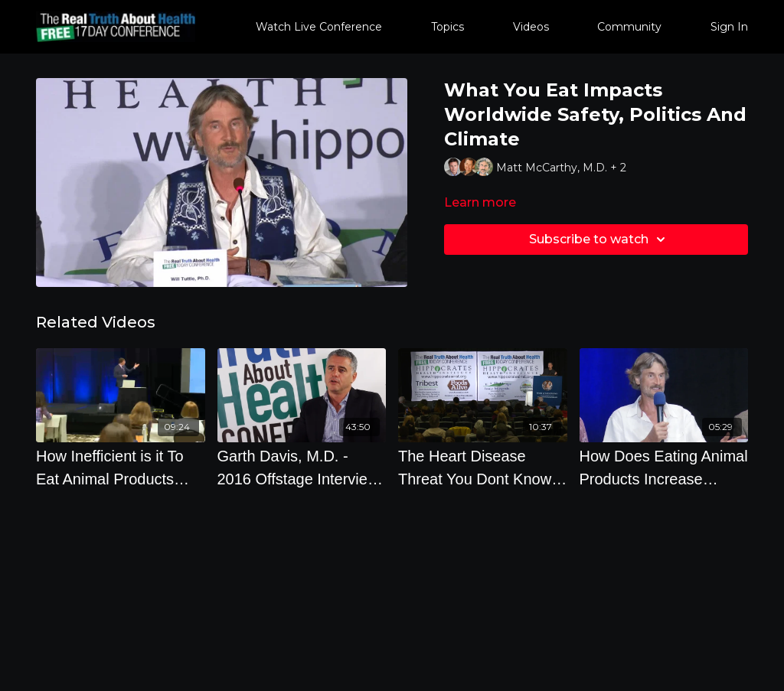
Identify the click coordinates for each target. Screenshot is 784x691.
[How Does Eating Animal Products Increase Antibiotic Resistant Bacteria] (664, 468)
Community (629, 27)
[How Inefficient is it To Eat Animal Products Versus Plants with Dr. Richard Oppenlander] (120, 468)
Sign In (729, 27)
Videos (531, 27)
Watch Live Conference (319, 27)
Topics (447, 27)
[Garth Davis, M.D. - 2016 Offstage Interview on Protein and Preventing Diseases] (302, 468)
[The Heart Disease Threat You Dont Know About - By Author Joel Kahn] (482, 468)
